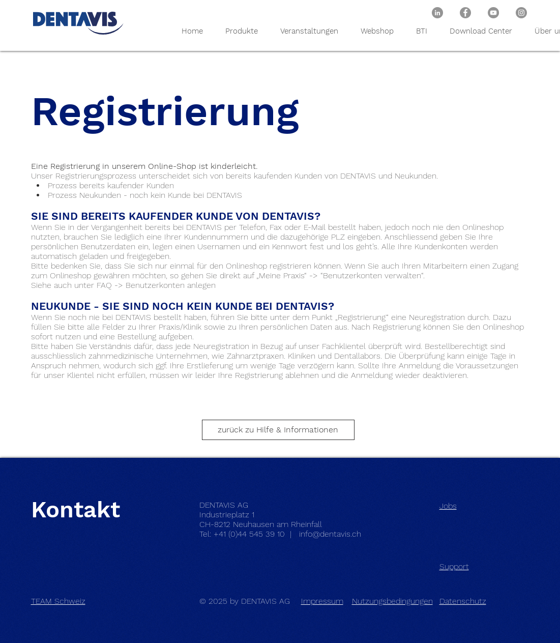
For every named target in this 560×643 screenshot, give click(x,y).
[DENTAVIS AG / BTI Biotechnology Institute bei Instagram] (521, 12)
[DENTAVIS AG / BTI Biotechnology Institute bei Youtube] (493, 12)
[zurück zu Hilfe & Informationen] (278, 430)
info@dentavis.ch (330, 534)
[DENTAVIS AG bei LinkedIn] (437, 12)
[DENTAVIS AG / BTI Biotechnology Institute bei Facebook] (465, 12)
